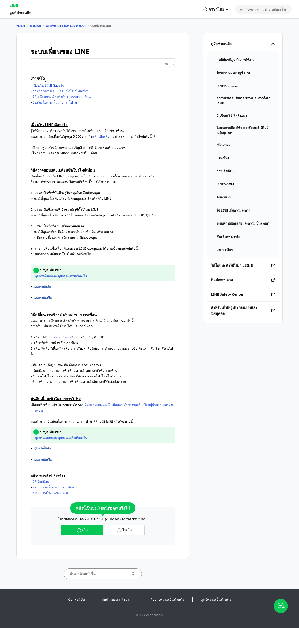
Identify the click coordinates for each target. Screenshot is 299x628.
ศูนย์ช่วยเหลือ (20, 12)
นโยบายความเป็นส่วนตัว (166, 599)
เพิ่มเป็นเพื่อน (102, 136)
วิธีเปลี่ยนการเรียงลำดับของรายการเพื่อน (61, 96)
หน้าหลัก (20, 25)
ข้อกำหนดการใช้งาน (117, 599)
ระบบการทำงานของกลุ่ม (50, 492)
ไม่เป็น (124, 530)
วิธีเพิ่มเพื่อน (40, 481)
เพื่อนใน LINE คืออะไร (48, 85)
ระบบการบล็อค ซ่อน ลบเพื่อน (53, 487)
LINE (13, 5)
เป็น (82, 530)
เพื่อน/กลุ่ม (35, 25)
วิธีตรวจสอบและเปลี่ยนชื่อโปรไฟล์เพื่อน (60, 91)
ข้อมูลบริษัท (76, 599)
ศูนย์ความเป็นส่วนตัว (216, 599)
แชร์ (169, 64)
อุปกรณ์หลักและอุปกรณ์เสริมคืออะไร (61, 276)
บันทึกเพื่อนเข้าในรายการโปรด (54, 102)
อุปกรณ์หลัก (62, 337)
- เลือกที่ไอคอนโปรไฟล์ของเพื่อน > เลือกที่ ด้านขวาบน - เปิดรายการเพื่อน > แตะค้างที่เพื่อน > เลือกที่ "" (103, 448)
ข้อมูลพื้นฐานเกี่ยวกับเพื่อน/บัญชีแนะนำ (66, 25)
